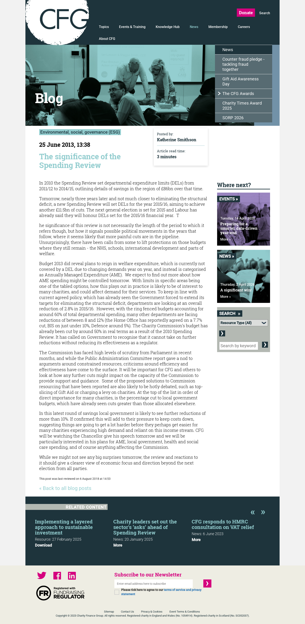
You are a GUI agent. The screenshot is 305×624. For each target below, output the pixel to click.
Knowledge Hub (168, 27)
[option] (74, 532)
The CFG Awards (238, 93)
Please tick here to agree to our (161, 592)
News (194, 27)
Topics (104, 27)
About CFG (107, 39)
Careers (244, 27)
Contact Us (127, 611)
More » (225, 239)
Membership (218, 27)
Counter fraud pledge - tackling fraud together (243, 64)
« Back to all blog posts (65, 488)
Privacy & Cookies (151, 611)
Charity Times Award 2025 (242, 106)
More (117, 545)
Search (264, 13)
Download (43, 545)
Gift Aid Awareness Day (240, 81)
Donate (246, 12)
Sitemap (109, 611)
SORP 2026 (233, 117)
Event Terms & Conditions (184, 611)
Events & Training (132, 27)
